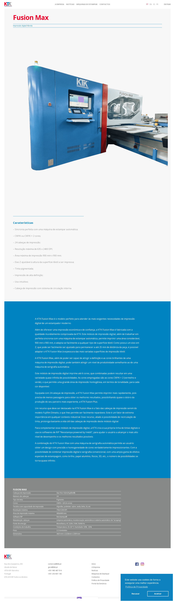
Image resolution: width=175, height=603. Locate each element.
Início (94, 564)
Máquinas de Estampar (86, 4)
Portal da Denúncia (99, 583)
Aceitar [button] (157, 593)
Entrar (167, 4)
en (151, 4)
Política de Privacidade (100, 580)
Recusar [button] (136, 593)
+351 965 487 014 (55, 570)
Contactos (105, 4)
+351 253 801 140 (55, 574)
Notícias (70, 4)
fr (157, 4)
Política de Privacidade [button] (136, 586)
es (154, 4)
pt (147, 4)
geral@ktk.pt (53, 567)
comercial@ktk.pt (54, 564)
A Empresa (59, 4)
